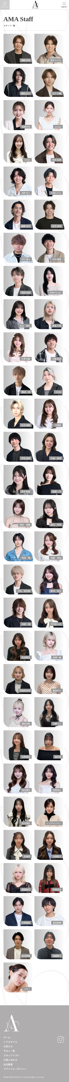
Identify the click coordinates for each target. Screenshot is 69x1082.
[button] (64, 4)
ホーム (7, 1037)
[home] (35, 5)
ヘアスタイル (10, 1042)
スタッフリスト (12, 1055)
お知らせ (8, 1046)
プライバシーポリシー (15, 1069)
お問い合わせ (10, 1060)
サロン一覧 (9, 1051)
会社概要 (8, 1064)
